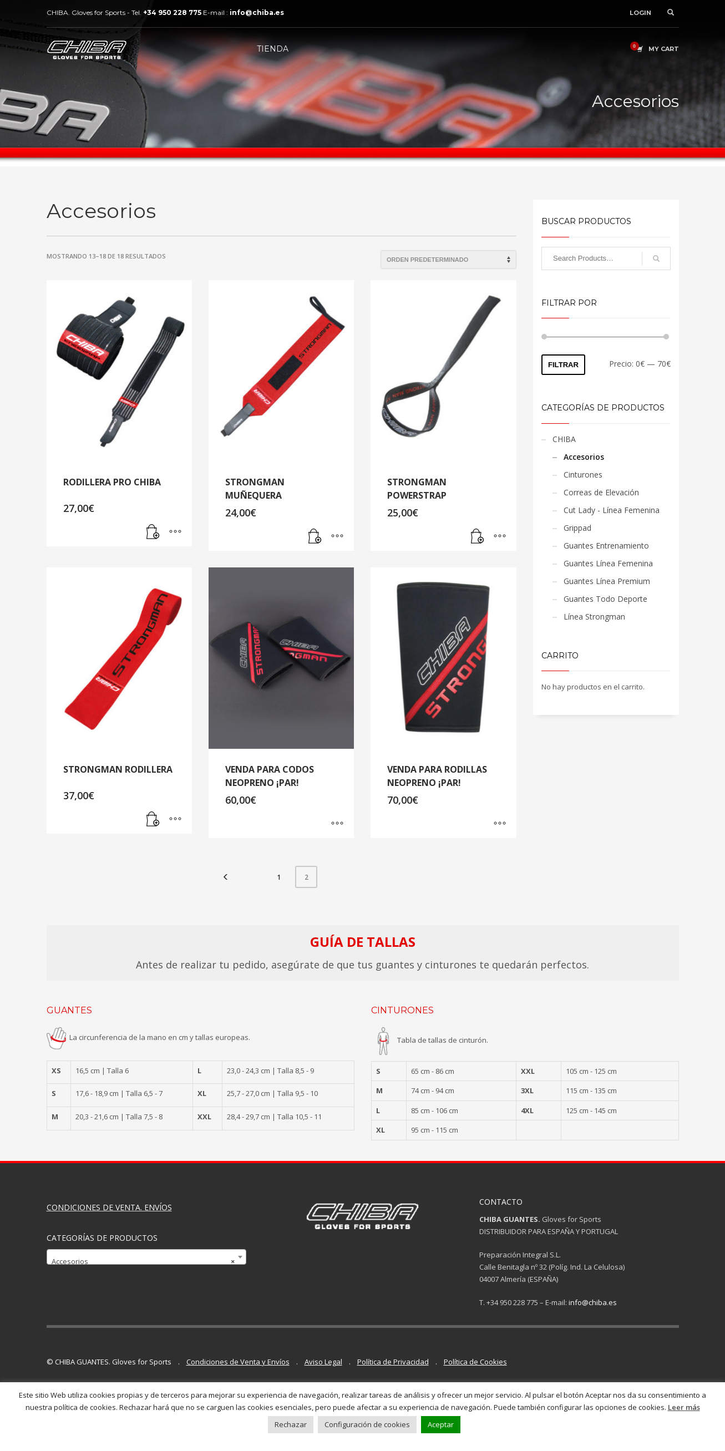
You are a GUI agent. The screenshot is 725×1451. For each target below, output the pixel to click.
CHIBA (564, 439)
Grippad (577, 527)
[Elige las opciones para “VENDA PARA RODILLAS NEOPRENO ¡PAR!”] (500, 824)
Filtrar (563, 365)
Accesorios (584, 456)
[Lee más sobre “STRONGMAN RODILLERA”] (153, 820)
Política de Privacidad (393, 1362)
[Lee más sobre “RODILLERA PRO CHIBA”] (153, 532)
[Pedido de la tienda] (448, 259)
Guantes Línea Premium (607, 581)
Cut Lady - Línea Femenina (612, 510)
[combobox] (146, 1257)
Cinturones (583, 474)
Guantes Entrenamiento (606, 545)
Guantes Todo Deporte (605, 598)
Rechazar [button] (291, 1424)
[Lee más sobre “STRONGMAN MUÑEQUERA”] (315, 537)
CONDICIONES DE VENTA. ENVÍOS (109, 1207)
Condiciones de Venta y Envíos (238, 1362)
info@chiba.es (593, 1302)
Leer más (684, 1407)
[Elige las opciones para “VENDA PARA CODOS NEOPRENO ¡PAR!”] (337, 824)
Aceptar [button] (441, 1424)
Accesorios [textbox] (143, 1261)
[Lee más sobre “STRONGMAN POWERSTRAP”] (478, 537)
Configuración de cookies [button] (367, 1424)
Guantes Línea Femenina (608, 563)
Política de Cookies (475, 1362)
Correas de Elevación (601, 492)
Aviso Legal (323, 1362)
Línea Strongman (594, 616)
